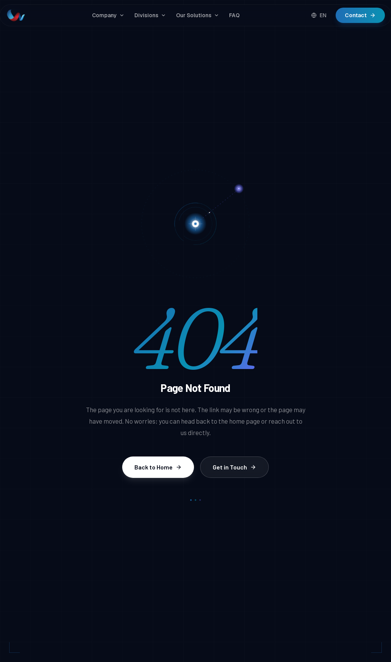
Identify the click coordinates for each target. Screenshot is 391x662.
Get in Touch (234, 467)
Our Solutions (197, 15)
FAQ (234, 15)
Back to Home (158, 467)
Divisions (150, 15)
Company (108, 15)
